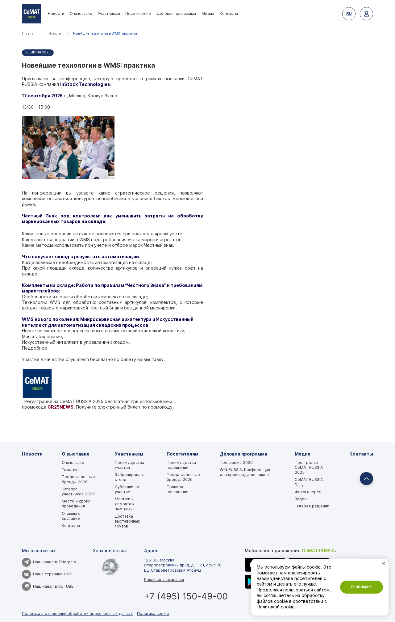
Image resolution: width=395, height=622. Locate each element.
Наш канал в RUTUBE (47, 586)
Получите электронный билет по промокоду (124, 407)
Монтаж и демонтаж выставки (125, 504)
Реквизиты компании (164, 579)
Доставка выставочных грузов (127, 521)
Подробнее (34, 348)
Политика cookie (153, 613)
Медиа (208, 13)
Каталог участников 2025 (78, 491)
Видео (301, 499)
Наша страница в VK (47, 574)
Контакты (229, 13)
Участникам (109, 13)
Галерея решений (312, 506)
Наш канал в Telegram (49, 562)
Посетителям (138, 13)
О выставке (81, 13)
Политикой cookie (276, 606)
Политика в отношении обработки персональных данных (77, 613)
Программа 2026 (236, 462)
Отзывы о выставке (71, 516)
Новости (56, 13)
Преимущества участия (129, 465)
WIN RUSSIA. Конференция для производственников (245, 472)
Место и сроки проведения (76, 503)
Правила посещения (177, 489)
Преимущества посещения (181, 465)
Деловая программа (176, 13)
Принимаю (361, 587)
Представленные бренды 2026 (78, 479)
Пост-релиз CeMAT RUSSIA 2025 (309, 467)
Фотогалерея (308, 492)
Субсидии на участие (127, 489)
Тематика (71, 469)
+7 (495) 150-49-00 (186, 596)
